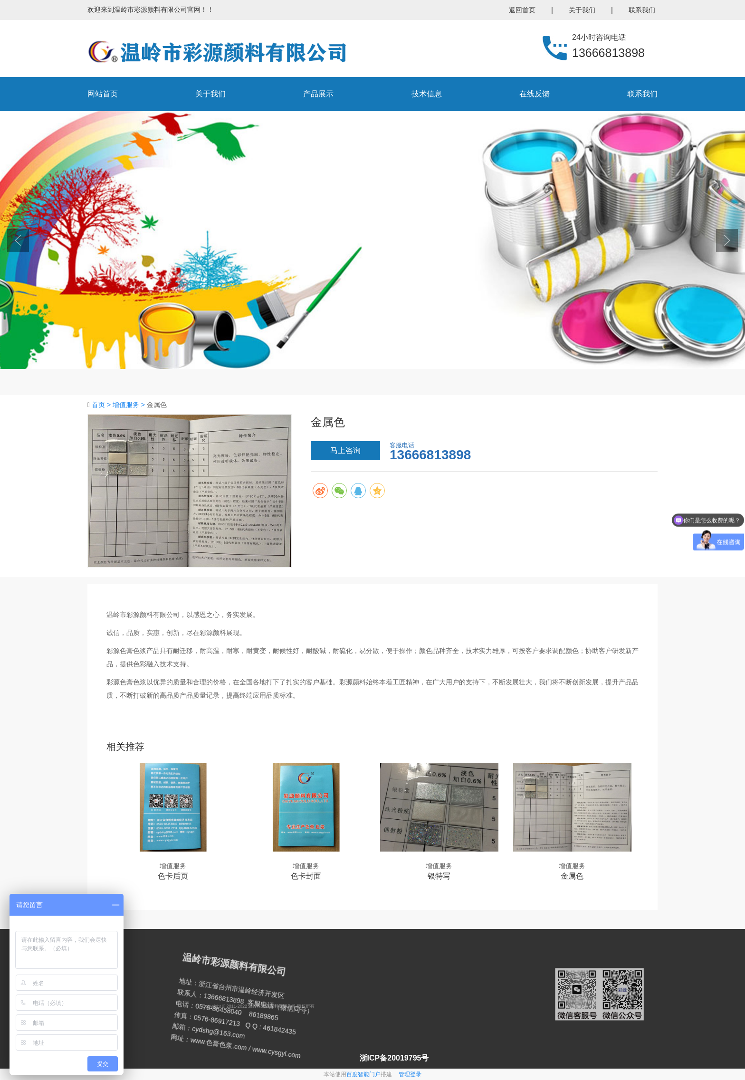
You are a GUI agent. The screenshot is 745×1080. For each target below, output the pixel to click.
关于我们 (582, 10)
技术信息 (426, 94)
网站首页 (102, 94)
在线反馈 (534, 94)
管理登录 (410, 1074)
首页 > (102, 404)
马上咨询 (345, 450)
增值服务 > (130, 404)
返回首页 (522, 10)
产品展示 (318, 94)
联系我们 (642, 10)
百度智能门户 (363, 1074)
